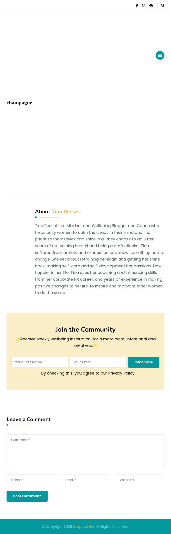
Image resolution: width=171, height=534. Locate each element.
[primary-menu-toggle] (160, 55)
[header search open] (162, 6)
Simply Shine (83, 526)
